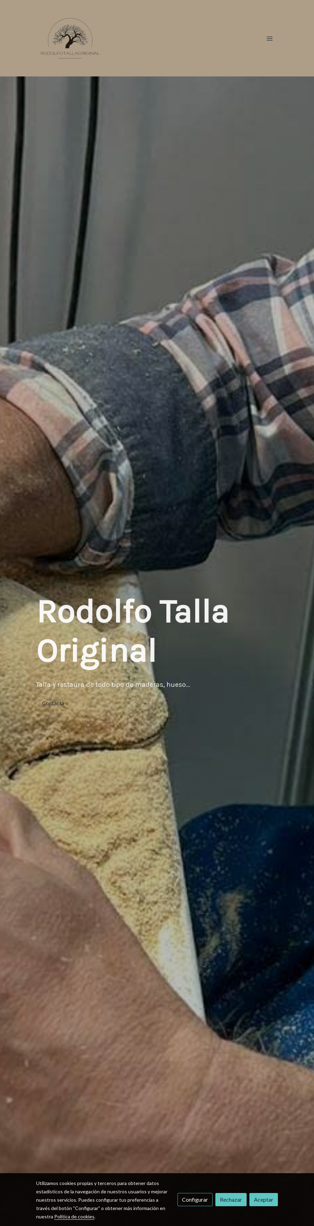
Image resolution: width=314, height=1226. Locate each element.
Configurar (195, 1199)
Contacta (53, 703)
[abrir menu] (269, 38)
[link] (70, 38)
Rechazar (231, 1199)
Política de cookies (74, 1216)
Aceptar (263, 1199)
